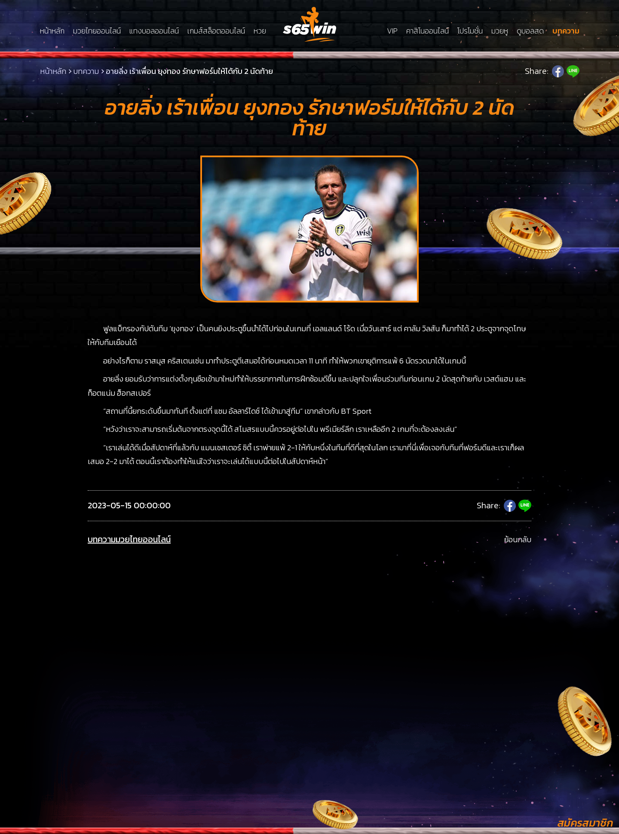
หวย (260, 31)
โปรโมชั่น (470, 31)
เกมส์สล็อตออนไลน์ (216, 31)
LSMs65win (309, 24)
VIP (392, 31)
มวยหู (499, 31)
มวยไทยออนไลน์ (97, 31)
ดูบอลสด (530, 31)
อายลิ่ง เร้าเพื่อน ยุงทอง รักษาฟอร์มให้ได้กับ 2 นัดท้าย (189, 71)
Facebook (558, 71)
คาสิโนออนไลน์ (427, 31)
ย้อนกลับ (517, 539)
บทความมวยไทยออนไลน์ (129, 539)
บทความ (565, 31)
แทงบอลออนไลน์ (154, 31)
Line (573, 71)
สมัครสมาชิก (585, 823)
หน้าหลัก (52, 31)
